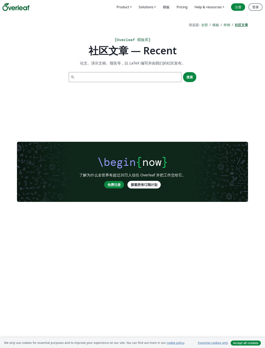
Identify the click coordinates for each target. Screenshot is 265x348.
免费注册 (114, 184)
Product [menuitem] (123, 7)
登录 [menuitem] (255, 7)
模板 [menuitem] (166, 7)
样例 (227, 25)
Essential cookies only (213, 343)
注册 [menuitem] (238, 7)
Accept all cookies (245, 343)
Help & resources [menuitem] (208, 7)
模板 (215, 25)
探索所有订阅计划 (144, 184)
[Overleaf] (15, 7)
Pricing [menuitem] (182, 7)
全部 (204, 25)
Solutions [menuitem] (146, 7)
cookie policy (175, 343)
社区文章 (241, 25)
